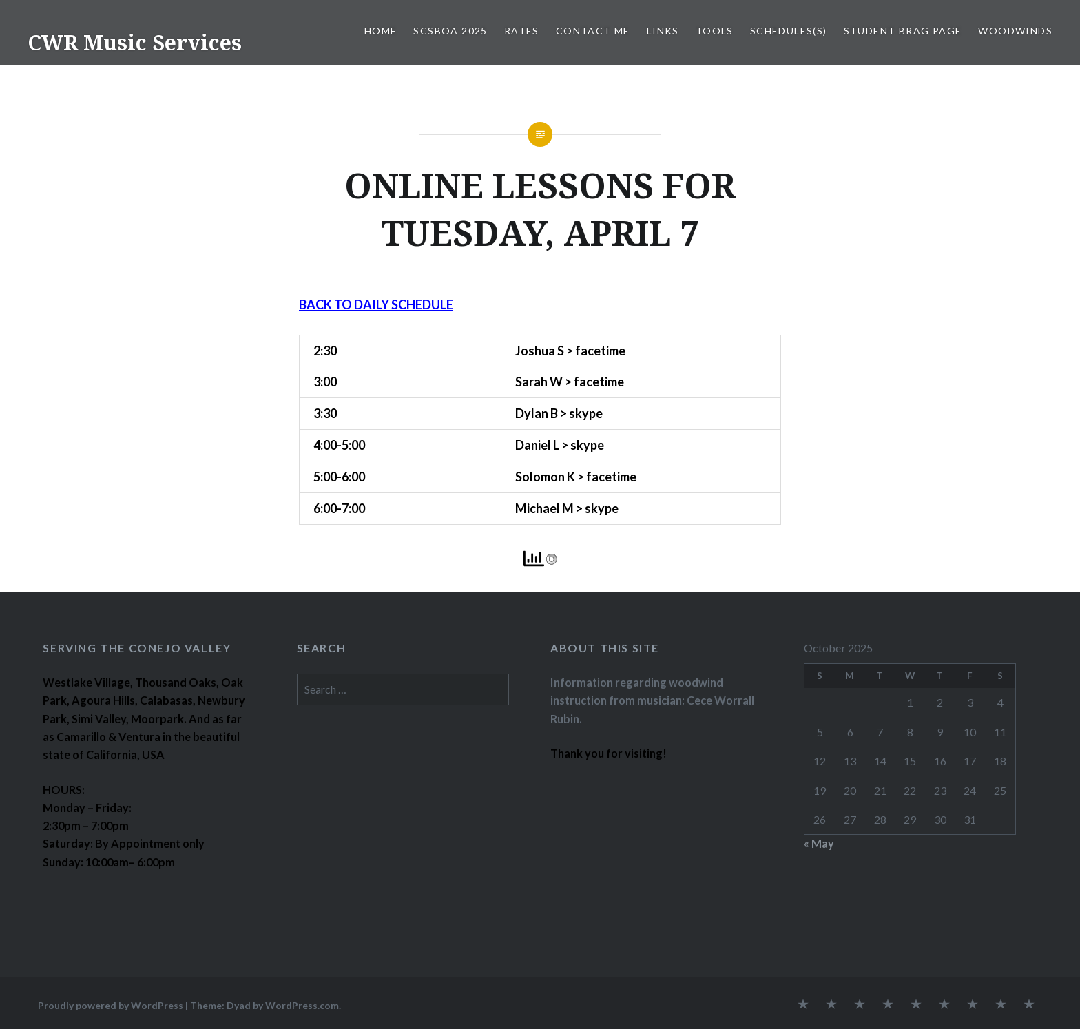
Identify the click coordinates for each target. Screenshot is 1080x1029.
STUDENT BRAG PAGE (903, 31)
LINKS (663, 31)
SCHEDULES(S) (788, 31)
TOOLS (715, 31)
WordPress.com (302, 1005)
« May (819, 843)
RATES (521, 31)
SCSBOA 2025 (450, 31)
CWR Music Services (135, 42)
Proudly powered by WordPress (110, 1005)
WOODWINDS (1015, 31)
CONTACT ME (593, 31)
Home (380, 31)
